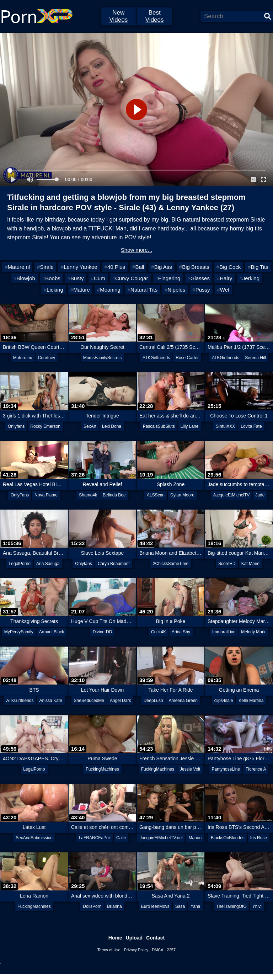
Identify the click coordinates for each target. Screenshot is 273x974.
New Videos (118, 16)
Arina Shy (181, 631)
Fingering (169, 278)
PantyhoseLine (226, 769)
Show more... (136, 250)
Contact (155, 938)
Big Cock (230, 267)
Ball (139, 267)
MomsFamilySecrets (102, 357)
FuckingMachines (102, 769)
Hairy (226, 278)
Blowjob (25, 278)
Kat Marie (250, 563)
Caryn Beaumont (114, 563)
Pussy (203, 290)
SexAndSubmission (34, 837)
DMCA (157, 950)
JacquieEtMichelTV (231, 495)
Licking (55, 290)
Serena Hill (255, 357)
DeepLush (153, 700)
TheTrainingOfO (231, 906)
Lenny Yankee (80, 267)
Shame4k (88, 495)
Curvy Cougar (131, 278)
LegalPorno (20, 563)
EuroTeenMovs (155, 906)
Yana (195, 906)
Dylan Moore (182, 495)
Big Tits (259, 267)
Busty (77, 278)
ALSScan (156, 495)
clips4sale (223, 700)
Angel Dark (120, 700)
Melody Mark (253, 631)
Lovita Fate (251, 426)
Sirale (46, 267)
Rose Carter (187, 357)
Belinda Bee (114, 495)
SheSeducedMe (89, 700)
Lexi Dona (111, 426)
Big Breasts (195, 267)
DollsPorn (92, 906)
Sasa (180, 906)
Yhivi (257, 906)
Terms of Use (109, 950)
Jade (259, 495)
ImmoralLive (223, 631)
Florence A (256, 769)
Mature (81, 290)
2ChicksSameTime (170, 563)
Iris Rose (258, 837)
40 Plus (116, 267)
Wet (224, 290)
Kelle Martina (251, 700)
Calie (121, 837)
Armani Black (51, 631)
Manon (195, 837)
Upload (134, 938)
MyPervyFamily (18, 631)
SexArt (90, 426)
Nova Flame (46, 495)
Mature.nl (19, 267)
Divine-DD (102, 631)
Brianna (114, 906)
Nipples (176, 290)
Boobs (52, 278)
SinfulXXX (225, 426)
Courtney (46, 357)
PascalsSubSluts (159, 426)
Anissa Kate (50, 700)
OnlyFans (20, 495)
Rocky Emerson (45, 426)
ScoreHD (227, 563)
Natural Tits (143, 290)
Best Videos (154, 16)
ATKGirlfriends (156, 357)
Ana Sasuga (47, 563)
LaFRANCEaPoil (95, 837)
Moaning (110, 290)
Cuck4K (158, 631)
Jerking (250, 278)
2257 (171, 950)
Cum (99, 278)
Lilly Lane (190, 426)
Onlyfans (16, 426)
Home (115, 938)
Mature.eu (22, 357)
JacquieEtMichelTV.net (161, 837)
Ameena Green (183, 700)
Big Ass (163, 267)
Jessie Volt (190, 769)
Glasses (200, 278)
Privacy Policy (136, 950)
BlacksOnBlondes (228, 837)
